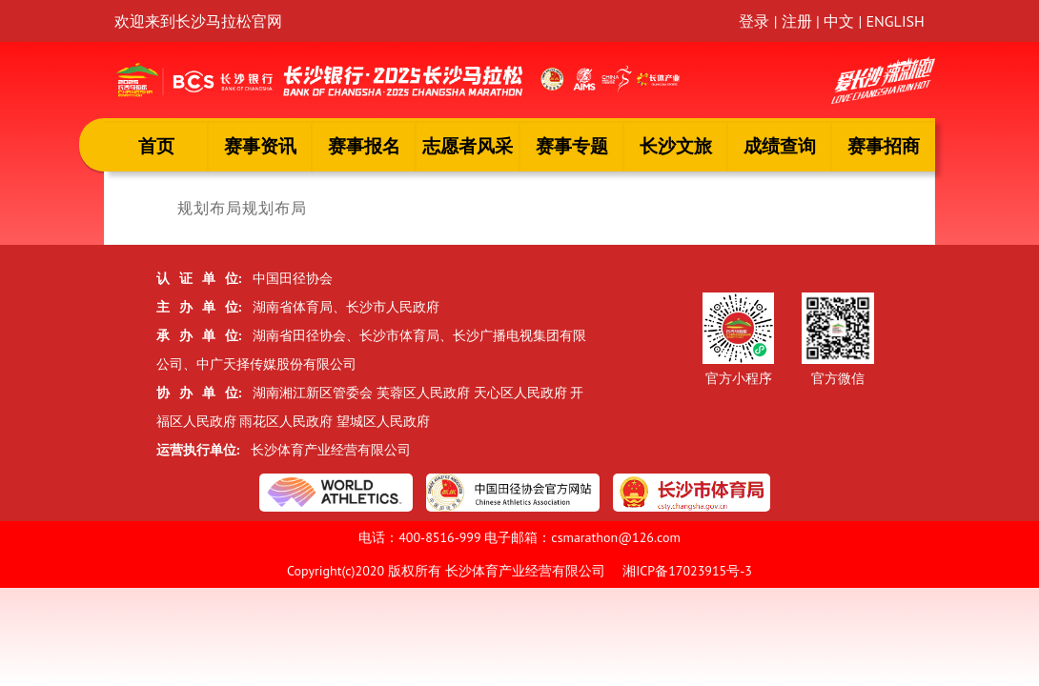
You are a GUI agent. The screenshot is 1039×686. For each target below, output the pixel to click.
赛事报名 (364, 145)
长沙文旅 (676, 145)
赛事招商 (883, 145)
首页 (156, 145)
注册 (797, 20)
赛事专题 (572, 145)
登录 (754, 20)
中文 (839, 20)
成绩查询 (780, 145)
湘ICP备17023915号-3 (687, 570)
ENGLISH (895, 20)
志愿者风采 (467, 145)
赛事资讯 (260, 145)
